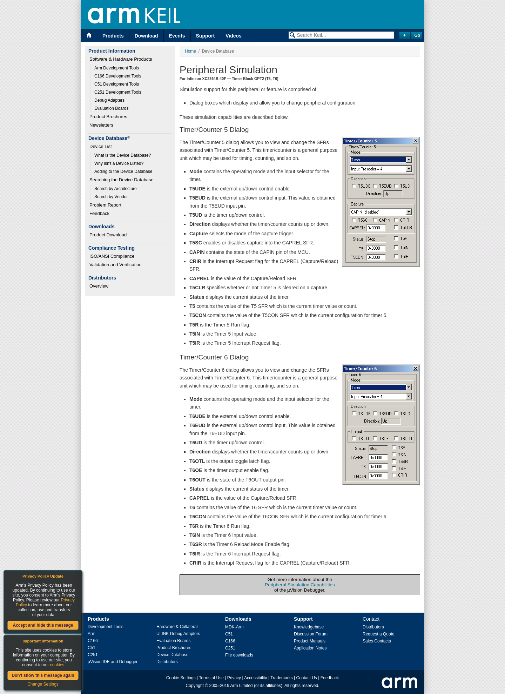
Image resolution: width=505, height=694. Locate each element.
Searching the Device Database (121, 179)
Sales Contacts (377, 641)
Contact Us (306, 677)
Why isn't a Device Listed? (118, 163)
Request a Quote (379, 634)
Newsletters (101, 125)
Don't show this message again (43, 675)
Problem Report (105, 205)
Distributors (167, 661)
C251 (93, 654)
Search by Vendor (111, 196)
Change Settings (43, 684)
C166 (93, 640)
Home (190, 51)
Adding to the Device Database (123, 171)
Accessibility (255, 677)
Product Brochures (108, 116)
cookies (57, 664)
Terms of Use (211, 677)
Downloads (238, 619)
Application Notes (310, 648)
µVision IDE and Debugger (112, 661)
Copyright (195, 685)
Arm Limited (241, 685)
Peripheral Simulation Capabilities (300, 584)
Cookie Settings (181, 677)
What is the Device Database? (122, 155)
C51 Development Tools (116, 84)
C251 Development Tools (117, 92)
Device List (100, 146)
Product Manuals (309, 641)
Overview (98, 286)
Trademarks (281, 677)
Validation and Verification (115, 264)
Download (146, 36)
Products (113, 36)
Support (205, 36)
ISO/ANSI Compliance (112, 256)
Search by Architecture (115, 188)
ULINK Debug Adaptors (178, 633)
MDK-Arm (234, 627)
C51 (91, 647)
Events (177, 36)
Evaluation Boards (111, 108)
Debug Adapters (109, 100)
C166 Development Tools (117, 76)
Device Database (172, 654)
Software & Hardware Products (120, 59)
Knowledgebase (309, 627)
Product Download (108, 234)
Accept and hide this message (43, 625)
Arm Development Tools (116, 68)
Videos (233, 36)
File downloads (239, 655)
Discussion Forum (311, 634)
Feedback (99, 213)
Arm (91, 633)
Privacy (234, 677)
